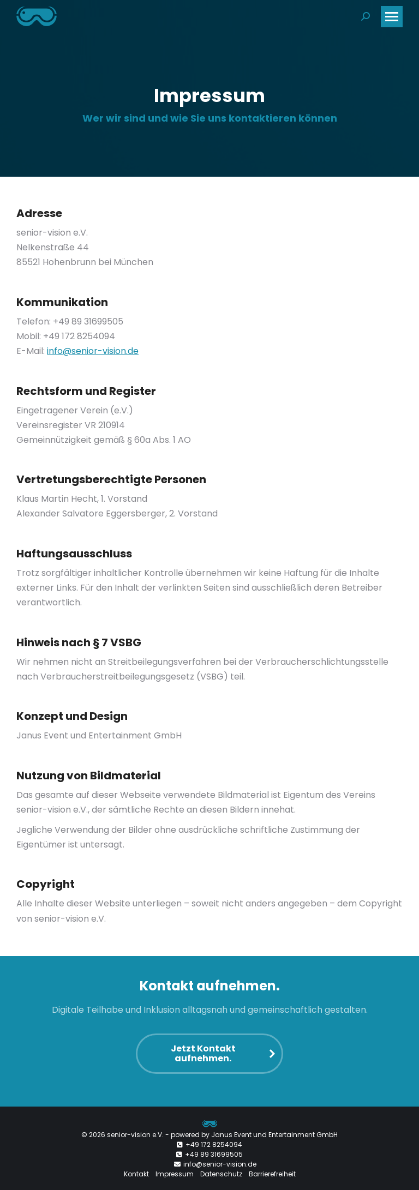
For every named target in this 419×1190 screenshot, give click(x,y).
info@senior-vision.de (93, 351)
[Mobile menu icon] (392, 16)
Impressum (174, 1174)
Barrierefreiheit (272, 1174)
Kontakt (136, 1174)
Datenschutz (221, 1174)
